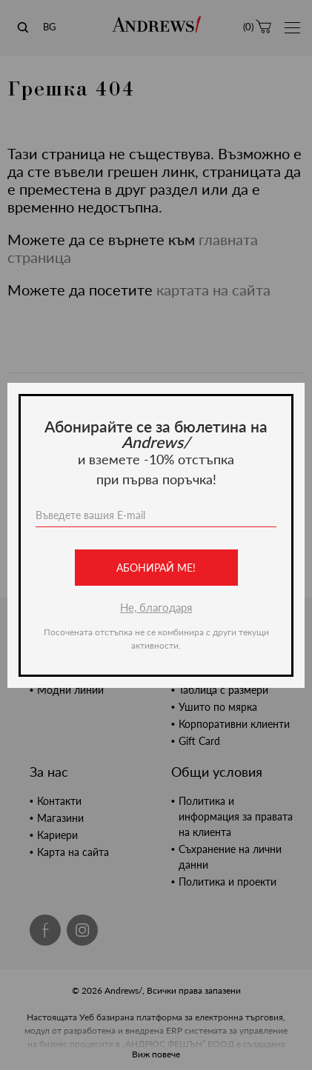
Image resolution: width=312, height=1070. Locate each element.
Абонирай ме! (156, 567)
